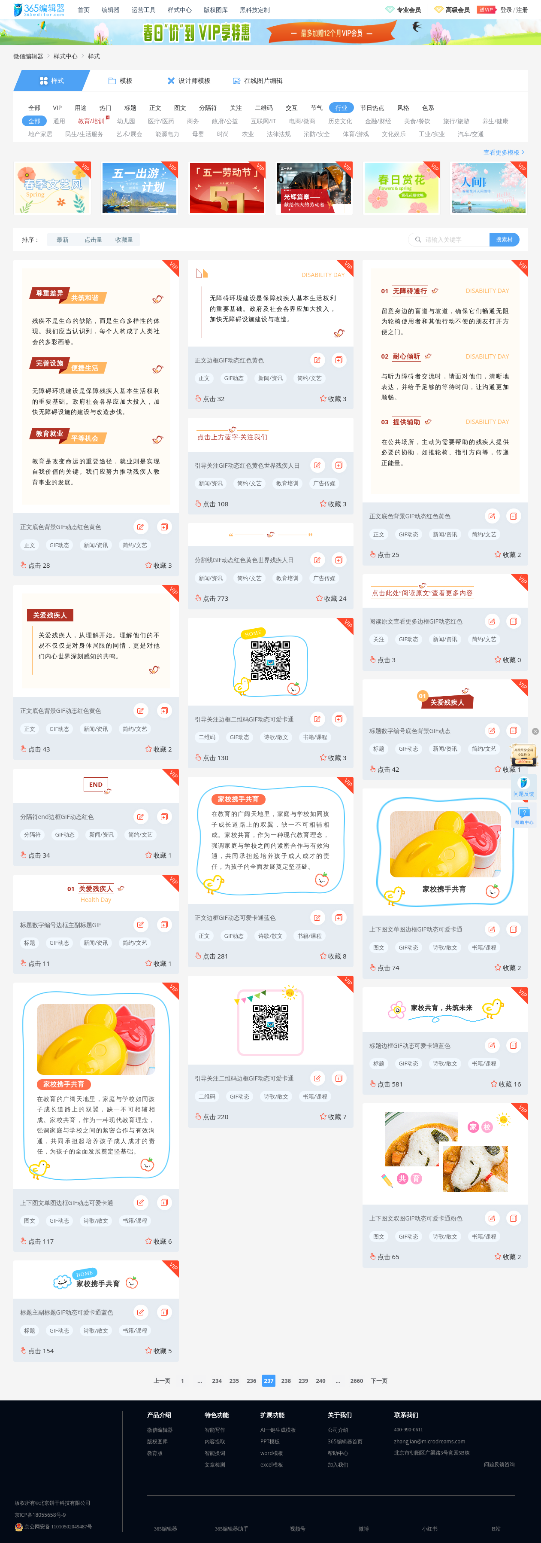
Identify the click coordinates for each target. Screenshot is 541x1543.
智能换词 (215, 1453)
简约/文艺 (135, 545)
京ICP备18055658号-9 (40, 1515)
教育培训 (287, 483)
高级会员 (458, 10)
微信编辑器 (28, 56)
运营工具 (144, 10)
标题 (29, 942)
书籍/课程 (135, 1220)
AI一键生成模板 (278, 1429)
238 (286, 1381)
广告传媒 (324, 483)
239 (303, 1381)
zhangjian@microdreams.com (429, 1441)
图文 (29, 1220)
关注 (378, 639)
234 (217, 1381)
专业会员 (409, 10)
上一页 (162, 1381)
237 (268, 1381)
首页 (84, 10)
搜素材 (504, 239)
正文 (29, 545)
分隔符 (32, 834)
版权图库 (216, 10)
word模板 (271, 1453)
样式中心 (180, 10)
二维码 (207, 737)
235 (234, 1381)
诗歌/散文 (96, 1220)
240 (320, 1381)
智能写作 (215, 1429)
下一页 (379, 1381)
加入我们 (338, 1464)
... (199, 1381)
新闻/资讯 (96, 545)
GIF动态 (60, 545)
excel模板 (271, 1464)
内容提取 (215, 1441)
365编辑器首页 (345, 1441)
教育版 (155, 1453)
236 (251, 1381)
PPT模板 (270, 1441)
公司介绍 (338, 1429)
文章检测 (215, 1464)
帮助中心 (338, 1453)
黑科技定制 (255, 10)
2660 (357, 1381)
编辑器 (111, 10)
